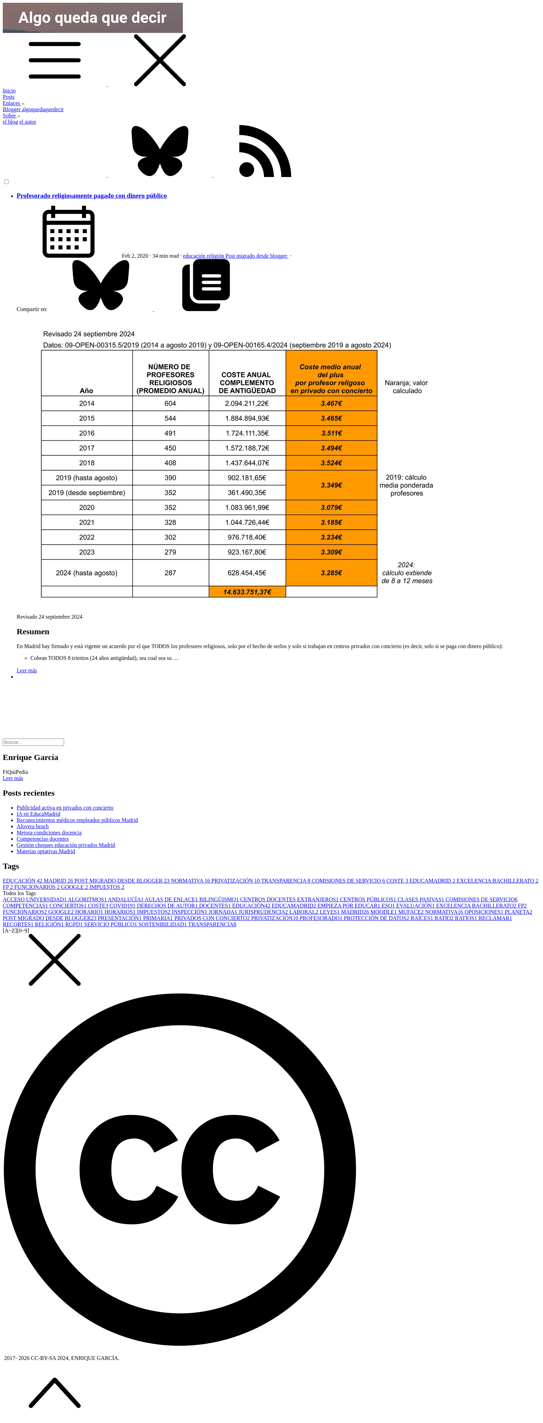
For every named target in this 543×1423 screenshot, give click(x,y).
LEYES (330, 912)
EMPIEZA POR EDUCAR (350, 906)
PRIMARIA (158, 918)
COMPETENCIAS (26, 906)
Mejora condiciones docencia (49, 833)
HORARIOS (121, 912)
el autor (27, 122)
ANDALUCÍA (126, 899)
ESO (389, 906)
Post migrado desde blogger (256, 256)
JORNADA (223, 912)
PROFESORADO (322, 918)
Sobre (11, 115)
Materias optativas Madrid (46, 851)
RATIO (445, 918)
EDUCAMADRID (432, 881)
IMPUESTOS (106, 887)
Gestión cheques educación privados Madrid (66, 845)
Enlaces (14, 103)
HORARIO (90, 912)
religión (216, 256)
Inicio (9, 91)
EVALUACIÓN (416, 906)
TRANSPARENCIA (286, 881)
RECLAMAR (495, 918)
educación (195, 256)
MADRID (59, 881)
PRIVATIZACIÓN (236, 881)
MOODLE (384, 912)
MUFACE (411, 912)
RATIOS (467, 918)
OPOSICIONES (484, 912)
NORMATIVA (191, 881)
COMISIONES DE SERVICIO (349, 881)
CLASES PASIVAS (422, 899)
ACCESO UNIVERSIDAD (35, 899)
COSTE (398, 881)
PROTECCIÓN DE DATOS (377, 918)
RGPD (74, 924)
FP (8, 887)
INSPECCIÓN (190, 912)
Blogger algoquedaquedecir (33, 109)
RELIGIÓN (50, 924)
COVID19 (123, 906)
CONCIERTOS (69, 906)
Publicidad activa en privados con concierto (65, 808)
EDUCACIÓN (23, 881)
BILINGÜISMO (219, 899)
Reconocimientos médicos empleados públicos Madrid (77, 820)
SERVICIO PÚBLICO (111, 924)
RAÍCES (423, 918)
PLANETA (518, 912)
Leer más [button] (13, 778)
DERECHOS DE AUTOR (168, 906)
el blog (10, 122)
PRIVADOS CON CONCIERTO (212, 918)
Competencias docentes (43, 839)
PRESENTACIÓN (120, 918)
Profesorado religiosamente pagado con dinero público (92, 195)
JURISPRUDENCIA (264, 912)
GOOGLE (75, 887)
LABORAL (304, 912)
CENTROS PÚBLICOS (369, 899)
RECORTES (19, 924)
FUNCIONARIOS (37, 887)
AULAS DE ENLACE (172, 899)
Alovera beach (33, 826)
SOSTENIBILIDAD (163, 924)
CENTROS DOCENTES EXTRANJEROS (290, 899)
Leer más (27, 670)
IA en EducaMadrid (38, 814)
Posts (9, 97)
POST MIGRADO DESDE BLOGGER (122, 881)
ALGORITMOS (88, 899)
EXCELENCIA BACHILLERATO (497, 881)
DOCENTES (215, 906)
